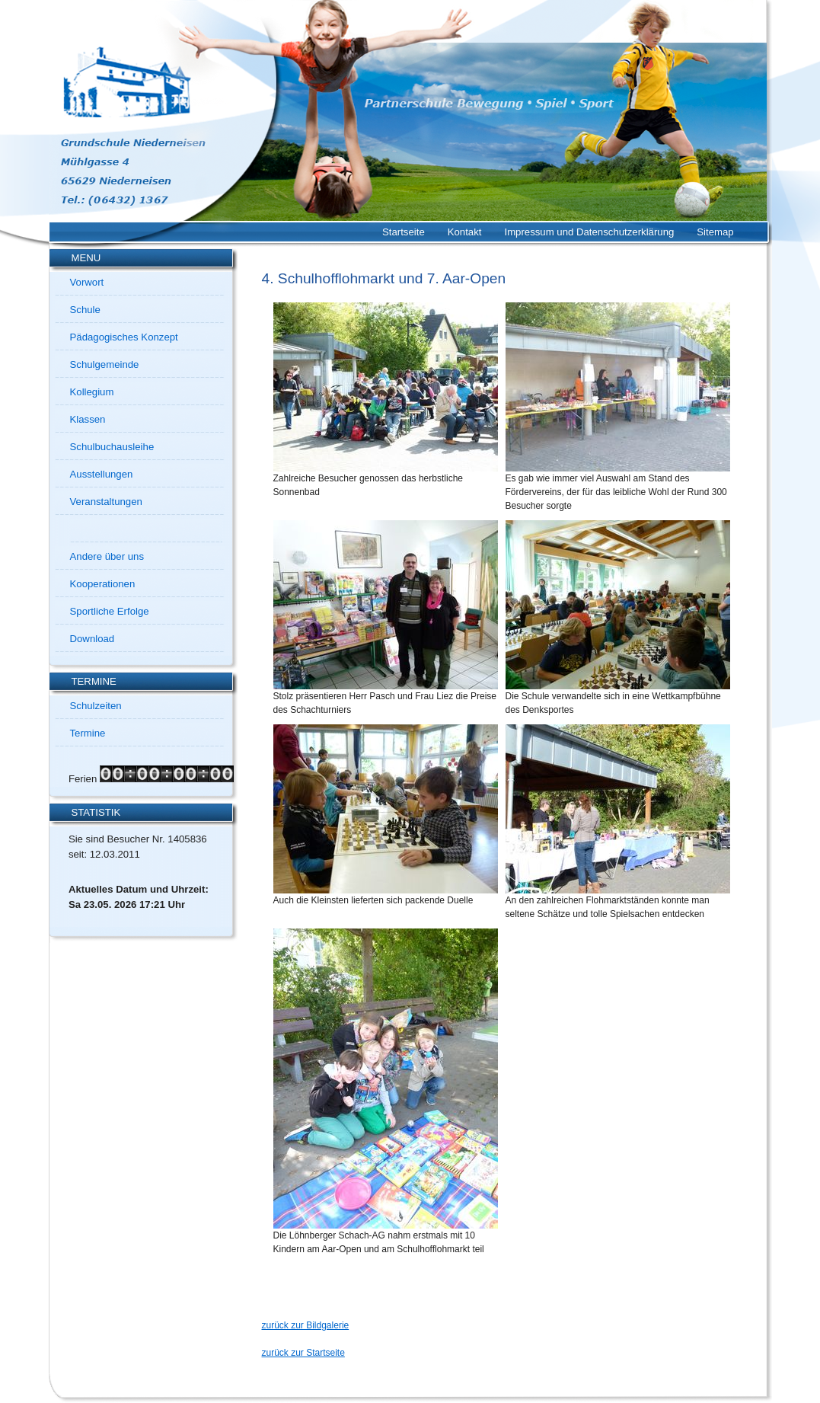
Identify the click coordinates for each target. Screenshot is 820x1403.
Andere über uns (107, 556)
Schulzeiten (96, 705)
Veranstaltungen (106, 501)
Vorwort (87, 282)
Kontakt (465, 232)
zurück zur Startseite (303, 1352)
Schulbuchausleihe (112, 446)
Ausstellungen (101, 474)
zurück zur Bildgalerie (305, 1325)
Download (92, 638)
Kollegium (92, 392)
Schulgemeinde (104, 364)
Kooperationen (103, 584)
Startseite (403, 232)
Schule (85, 309)
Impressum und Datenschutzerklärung (589, 232)
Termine (88, 733)
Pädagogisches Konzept (124, 337)
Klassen (88, 419)
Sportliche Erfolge (109, 611)
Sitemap (715, 232)
